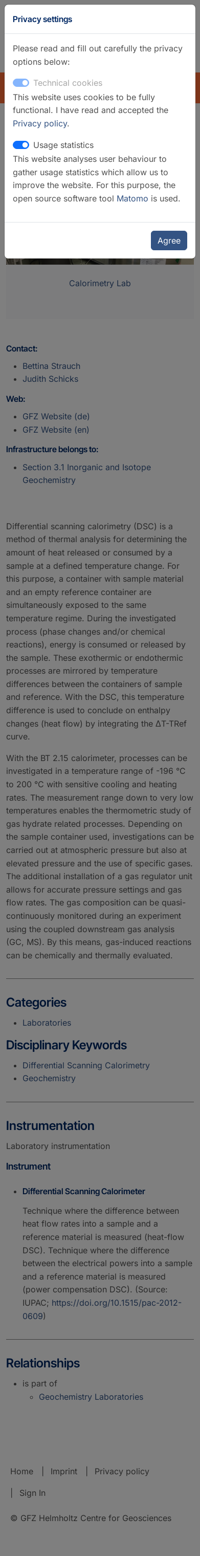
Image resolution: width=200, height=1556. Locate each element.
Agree (169, 240)
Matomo (134, 198)
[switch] (21, 145)
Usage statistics (63, 145)
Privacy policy (40, 123)
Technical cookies (67, 83)
